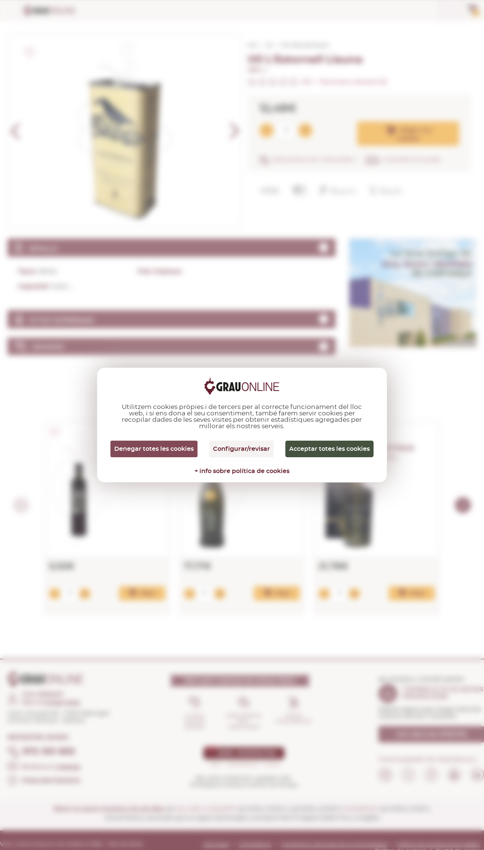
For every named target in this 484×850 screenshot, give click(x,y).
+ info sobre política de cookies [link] (242, 471)
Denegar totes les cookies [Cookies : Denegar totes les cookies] (154, 449)
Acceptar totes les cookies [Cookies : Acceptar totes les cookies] (329, 449)
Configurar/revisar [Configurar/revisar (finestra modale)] (241, 449)
